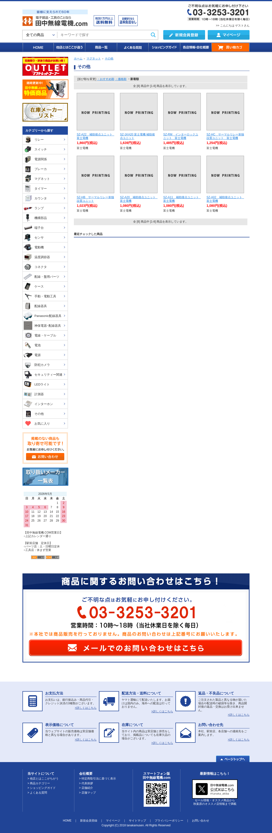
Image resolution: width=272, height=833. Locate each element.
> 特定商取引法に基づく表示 (97, 778)
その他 (109, 58)
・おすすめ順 (105, 79)
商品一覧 (101, 47)
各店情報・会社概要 (196, 47)
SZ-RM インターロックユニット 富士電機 (180, 136)
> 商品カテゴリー (38, 783)
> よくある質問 (37, 792)
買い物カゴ (231, 47)
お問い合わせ (200, 820)
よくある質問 (132, 47)
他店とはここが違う (69, 47)
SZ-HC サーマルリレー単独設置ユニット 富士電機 (225, 136)
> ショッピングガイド (41, 788)
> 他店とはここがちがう (43, 778)
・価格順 (120, 79)
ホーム (78, 58)
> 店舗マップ (87, 792)
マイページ (113, 820)
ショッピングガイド (164, 47)
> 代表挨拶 (86, 783)
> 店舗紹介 (86, 788)
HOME (37, 47)
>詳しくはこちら (86, 708)
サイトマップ (137, 820)
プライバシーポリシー (169, 820)
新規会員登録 (88, 820)
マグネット (94, 58)
